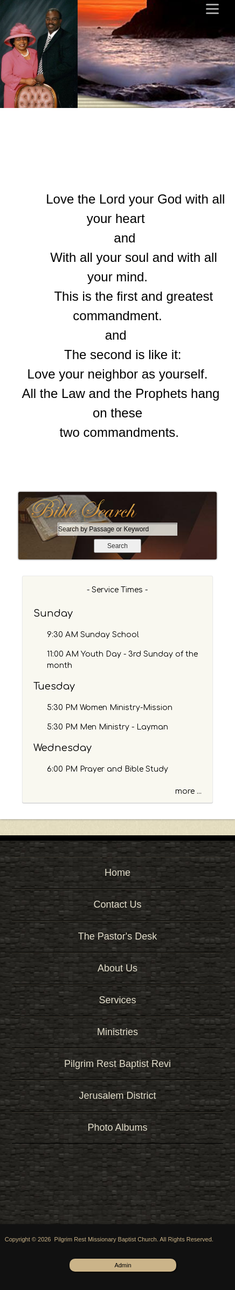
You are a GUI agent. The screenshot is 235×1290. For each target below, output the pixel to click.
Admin (122, 1265)
